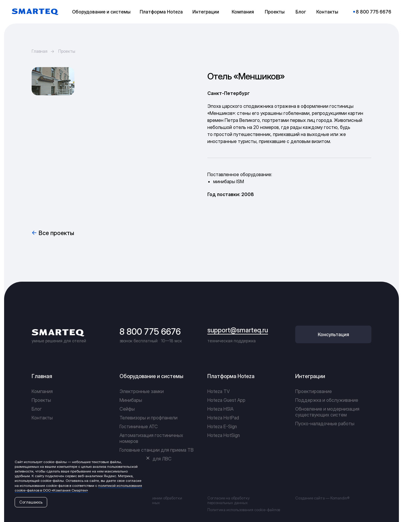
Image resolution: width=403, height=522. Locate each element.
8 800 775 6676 (150, 331)
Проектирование (313, 391)
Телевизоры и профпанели (148, 418)
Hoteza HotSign (223, 435)
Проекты (66, 51)
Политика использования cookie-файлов (243, 509)
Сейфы (127, 409)
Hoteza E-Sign (222, 426)
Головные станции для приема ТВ (156, 450)
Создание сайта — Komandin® (322, 498)
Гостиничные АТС (138, 426)
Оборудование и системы (151, 376)
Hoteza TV (218, 391)
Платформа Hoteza (231, 376)
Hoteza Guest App (226, 400)
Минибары (130, 400)
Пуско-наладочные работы (324, 423)
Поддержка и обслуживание (326, 400)
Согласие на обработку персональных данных (228, 500)
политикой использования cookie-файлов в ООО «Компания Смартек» (78, 487)
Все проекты (56, 233)
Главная (39, 51)
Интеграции (310, 376)
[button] (102, 12)
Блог (37, 409)
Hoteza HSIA (220, 409)
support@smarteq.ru (237, 330)
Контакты (42, 418)
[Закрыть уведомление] (148, 458)
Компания (42, 391)
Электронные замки (141, 391)
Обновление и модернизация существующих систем (327, 412)
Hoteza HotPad (223, 418)
